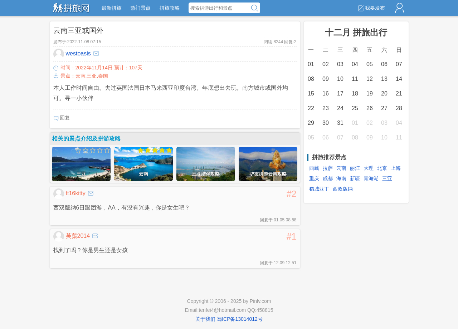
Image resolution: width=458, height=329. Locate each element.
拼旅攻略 (170, 8)
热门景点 (141, 8)
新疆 (355, 178)
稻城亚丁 (319, 189)
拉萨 (328, 168)
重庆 (314, 178)
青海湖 (371, 178)
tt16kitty (69, 193)
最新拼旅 (112, 8)
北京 (382, 168)
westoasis (72, 54)
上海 (396, 168)
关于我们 (205, 319)
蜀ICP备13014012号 (240, 319)
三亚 (387, 178)
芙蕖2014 (71, 236)
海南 (341, 178)
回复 (61, 118)
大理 (369, 168)
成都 (328, 178)
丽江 (355, 168)
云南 (341, 168)
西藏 (314, 168)
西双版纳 (343, 189)
